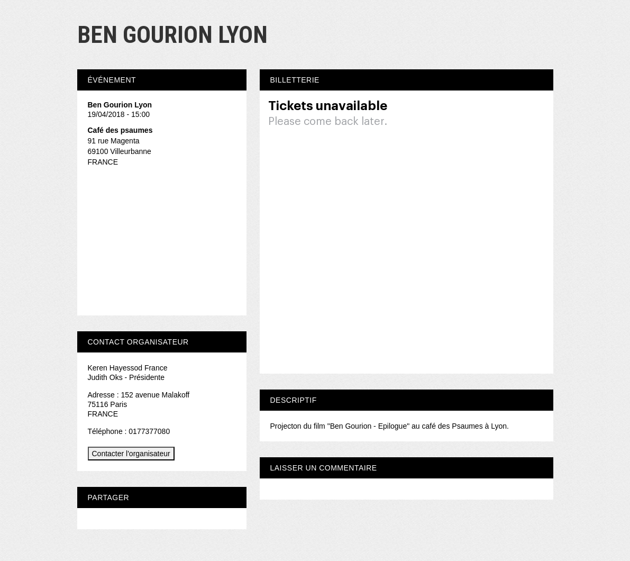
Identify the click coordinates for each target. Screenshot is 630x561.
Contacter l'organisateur (131, 453)
